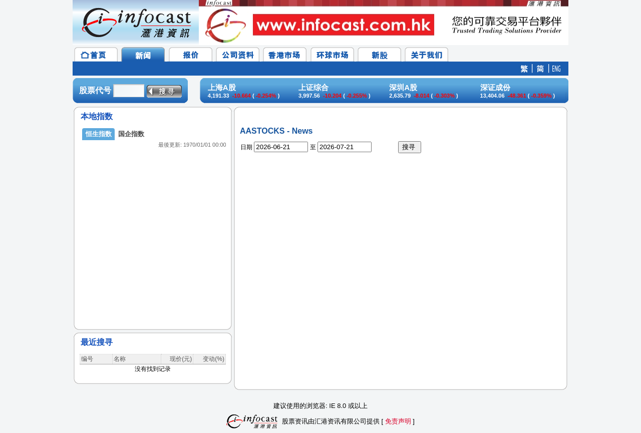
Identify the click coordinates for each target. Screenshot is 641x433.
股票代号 (95, 90)
